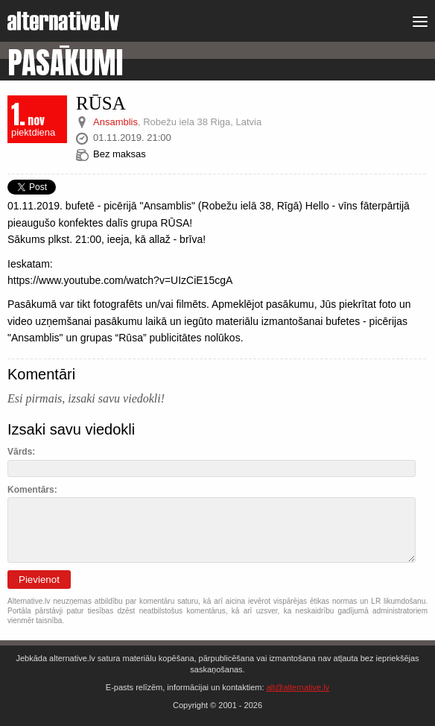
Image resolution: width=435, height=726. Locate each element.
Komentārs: (32, 489)
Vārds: (21, 451)
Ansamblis (115, 121)
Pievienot (39, 579)
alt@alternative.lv (298, 687)
